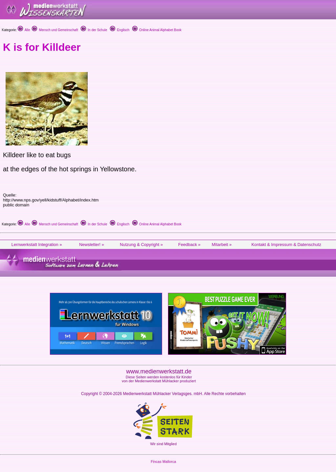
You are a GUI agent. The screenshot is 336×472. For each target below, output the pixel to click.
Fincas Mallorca (163, 461)
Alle (24, 30)
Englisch (119, 30)
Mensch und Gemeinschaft (55, 30)
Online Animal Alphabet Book (157, 30)
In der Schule (94, 30)
